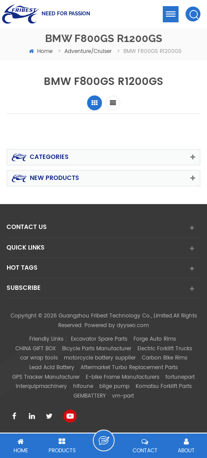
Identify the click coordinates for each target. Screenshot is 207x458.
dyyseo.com (133, 325)
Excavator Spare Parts (99, 339)
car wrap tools (39, 358)
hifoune (83, 386)
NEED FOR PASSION (66, 14)
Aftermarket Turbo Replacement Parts (129, 367)
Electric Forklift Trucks (164, 349)
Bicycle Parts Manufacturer (96, 349)
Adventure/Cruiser (88, 51)
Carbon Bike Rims (164, 358)
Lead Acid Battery (51, 367)
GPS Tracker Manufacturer (46, 377)
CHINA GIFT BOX (35, 349)
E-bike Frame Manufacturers (122, 377)
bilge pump (114, 386)
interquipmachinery (41, 386)
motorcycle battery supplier (100, 358)
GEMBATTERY (90, 396)
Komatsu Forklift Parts (164, 386)
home (41, 51)
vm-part (123, 396)
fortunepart (180, 377)
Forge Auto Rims (154, 339)
